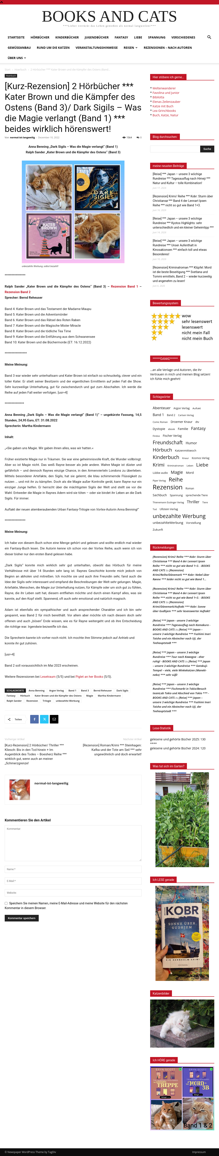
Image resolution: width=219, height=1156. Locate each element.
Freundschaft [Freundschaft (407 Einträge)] (168, 442)
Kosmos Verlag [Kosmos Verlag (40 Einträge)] (200, 458)
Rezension (32, 700)
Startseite (16, 37)
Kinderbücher (67, 37)
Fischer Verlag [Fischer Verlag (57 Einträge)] (172, 436)
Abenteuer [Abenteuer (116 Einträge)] (162, 408)
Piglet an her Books (89, 677)
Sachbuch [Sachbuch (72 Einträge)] (160, 495)
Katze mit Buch (162, 106)
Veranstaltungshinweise (97, 48)
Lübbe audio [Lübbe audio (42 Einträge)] (160, 473)
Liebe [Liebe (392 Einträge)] (202, 464)
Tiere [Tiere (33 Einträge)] (205, 502)
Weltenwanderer (164, 88)
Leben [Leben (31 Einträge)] (189, 465)
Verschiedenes (183, 37)
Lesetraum (48, 677)
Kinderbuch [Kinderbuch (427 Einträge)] (166, 457)
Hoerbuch (21, 69)
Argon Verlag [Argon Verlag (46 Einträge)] (181, 408)
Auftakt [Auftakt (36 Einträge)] (196, 408)
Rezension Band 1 (124, 286)
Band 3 (85, 690)
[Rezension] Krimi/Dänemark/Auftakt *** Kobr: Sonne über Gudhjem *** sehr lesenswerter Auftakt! (181, 606)
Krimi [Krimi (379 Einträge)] (158, 464)
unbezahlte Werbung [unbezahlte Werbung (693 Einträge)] (179, 516)
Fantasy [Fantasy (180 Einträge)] (198, 428)
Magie (89, 695)
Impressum (199, 1152)
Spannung (157, 37)
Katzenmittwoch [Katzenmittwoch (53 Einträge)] (185, 450)
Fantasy (121, 37)
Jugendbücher (97, 37)
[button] (209, 38)
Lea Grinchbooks (164, 111)
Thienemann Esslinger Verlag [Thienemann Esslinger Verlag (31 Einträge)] (168, 502)
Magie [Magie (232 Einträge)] (177, 472)
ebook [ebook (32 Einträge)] (171, 429)
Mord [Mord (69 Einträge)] (190, 472)
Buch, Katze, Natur (165, 115)
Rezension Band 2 (18, 292)
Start (7, 69)
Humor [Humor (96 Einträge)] (191, 443)
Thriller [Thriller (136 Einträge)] (193, 502)
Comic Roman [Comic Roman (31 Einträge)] (160, 422)
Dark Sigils (122, 690)
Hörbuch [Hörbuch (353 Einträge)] (162, 449)
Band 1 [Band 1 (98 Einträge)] (158, 415)
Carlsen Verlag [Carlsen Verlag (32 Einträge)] (186, 415)
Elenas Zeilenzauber (166, 102)
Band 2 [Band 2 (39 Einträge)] (171, 415)
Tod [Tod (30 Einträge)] (155, 509)
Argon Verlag (56, 690)
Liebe (138, 37)
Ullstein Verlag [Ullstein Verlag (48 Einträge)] (169, 509)
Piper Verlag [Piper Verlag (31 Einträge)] (159, 480)
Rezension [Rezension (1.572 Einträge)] (168, 487)
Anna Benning (36, 690)
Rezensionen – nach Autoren (168, 48)
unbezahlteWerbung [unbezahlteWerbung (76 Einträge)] (168, 522)
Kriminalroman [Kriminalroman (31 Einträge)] (175, 465)
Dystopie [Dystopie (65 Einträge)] (159, 429)
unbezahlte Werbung (68, 700)
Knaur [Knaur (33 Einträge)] (185, 458)
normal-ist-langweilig (22, 137)
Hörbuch (25, 695)
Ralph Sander (14, 700)
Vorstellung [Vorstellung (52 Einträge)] (193, 523)
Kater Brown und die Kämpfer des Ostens (58, 695)
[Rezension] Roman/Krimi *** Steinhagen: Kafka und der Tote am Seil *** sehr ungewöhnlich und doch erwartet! (112, 749)
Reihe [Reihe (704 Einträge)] (176, 479)
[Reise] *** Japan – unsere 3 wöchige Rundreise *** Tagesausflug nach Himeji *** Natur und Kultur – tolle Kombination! (181, 178)
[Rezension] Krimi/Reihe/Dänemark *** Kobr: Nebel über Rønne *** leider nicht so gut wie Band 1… (181, 574)
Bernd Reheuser (103, 690)
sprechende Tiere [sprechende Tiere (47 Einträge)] (197, 495)
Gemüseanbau (19, 48)
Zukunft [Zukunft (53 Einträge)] (158, 529)
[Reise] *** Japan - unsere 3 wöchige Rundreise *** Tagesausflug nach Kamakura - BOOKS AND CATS (181, 625)
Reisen (131, 48)
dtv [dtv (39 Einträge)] (197, 422)
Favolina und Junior (165, 93)
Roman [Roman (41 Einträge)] (189, 488)
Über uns (17, 58)
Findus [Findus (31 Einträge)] (156, 435)
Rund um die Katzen (53, 48)
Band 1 (72, 690)
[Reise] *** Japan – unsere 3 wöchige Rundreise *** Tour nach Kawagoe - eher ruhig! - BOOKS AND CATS (178, 656)
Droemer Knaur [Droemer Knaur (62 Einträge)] (181, 422)
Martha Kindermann (109, 695)
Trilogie (47, 700)
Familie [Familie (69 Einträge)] (183, 429)
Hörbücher (40, 37)
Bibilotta (158, 97)
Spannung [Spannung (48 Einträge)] (176, 495)
